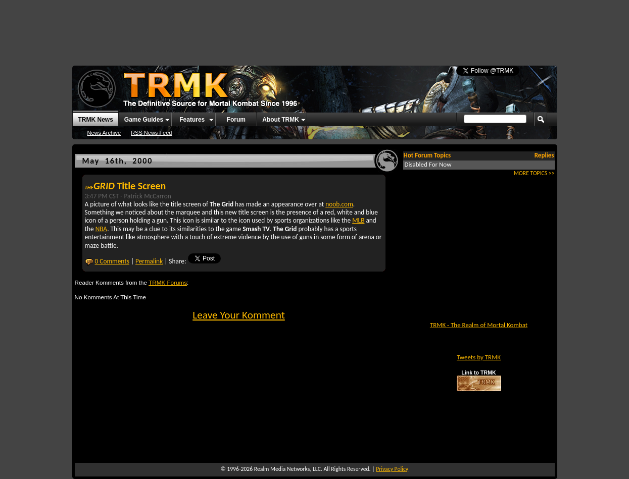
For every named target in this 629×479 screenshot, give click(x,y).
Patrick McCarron (147, 196)
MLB (358, 220)
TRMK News (95, 119)
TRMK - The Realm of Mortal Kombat (478, 325)
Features (192, 119)
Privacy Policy (392, 468)
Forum (236, 119)
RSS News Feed (151, 133)
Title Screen (125, 186)
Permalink (149, 261)
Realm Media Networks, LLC (287, 468)
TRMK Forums (168, 282)
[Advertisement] (315, 27)
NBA (101, 229)
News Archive (104, 133)
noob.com (339, 204)
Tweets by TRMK (479, 357)
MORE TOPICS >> (534, 173)
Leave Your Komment (238, 315)
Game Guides (143, 119)
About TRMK (280, 119)
